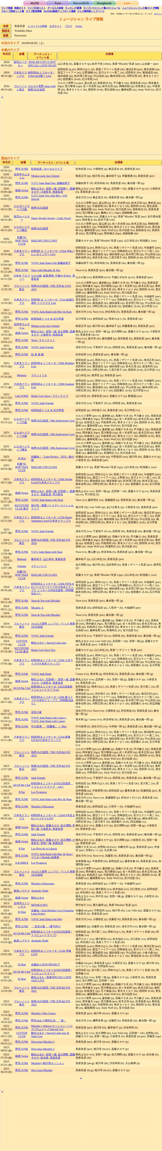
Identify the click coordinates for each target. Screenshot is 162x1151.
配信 (34, 11)
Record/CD (81, 3)
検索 (7, 8)
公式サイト (55, 26)
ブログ (68, 26)
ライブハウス (101, 8)
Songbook (104, 3)
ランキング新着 (73, 8)
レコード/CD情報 (37, 26)
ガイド (20, 8)
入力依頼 (55, 8)
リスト (36, 8)
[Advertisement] (81, 126)
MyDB (35, 3)
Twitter (78, 26)
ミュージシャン (140, 8)
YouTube (59, 11)
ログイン (158, 14)
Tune (57, 3)
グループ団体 (12, 11)
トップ (90, 11)
